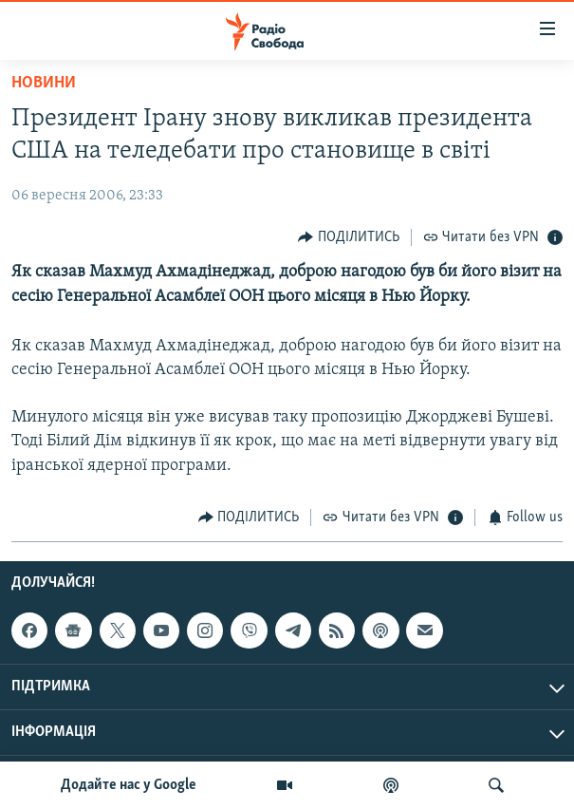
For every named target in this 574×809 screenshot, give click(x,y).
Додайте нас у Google (128, 785)
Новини (43, 83)
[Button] (348, 237)
